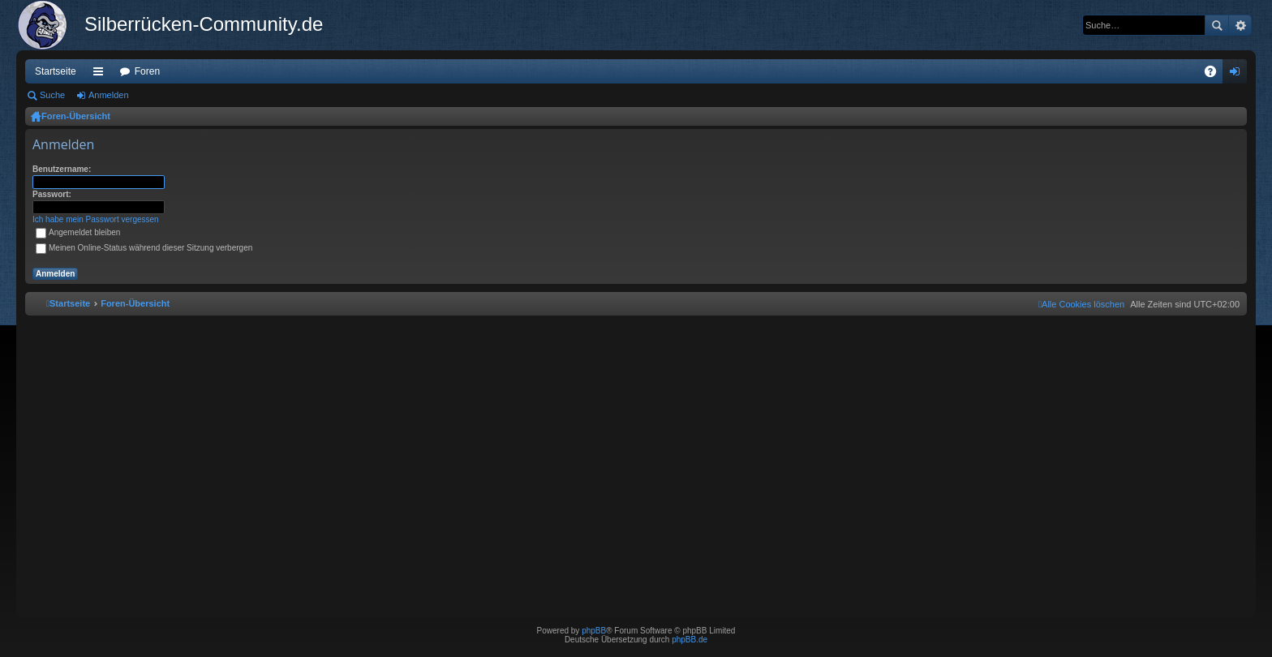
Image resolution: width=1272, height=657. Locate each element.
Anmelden (108, 95)
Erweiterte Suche (1240, 25)
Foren (147, 71)
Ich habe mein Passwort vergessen (95, 219)
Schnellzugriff (101, 75)
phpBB (594, 630)
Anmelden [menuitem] (1238, 75)
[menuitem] (1081, 304)
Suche (1217, 25)
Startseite (55, 71)
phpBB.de (689, 639)
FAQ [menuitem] (1216, 75)
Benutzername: (61, 169)
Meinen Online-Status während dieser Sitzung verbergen (144, 247)
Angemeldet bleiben (78, 232)
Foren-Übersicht (75, 116)
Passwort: (51, 194)
